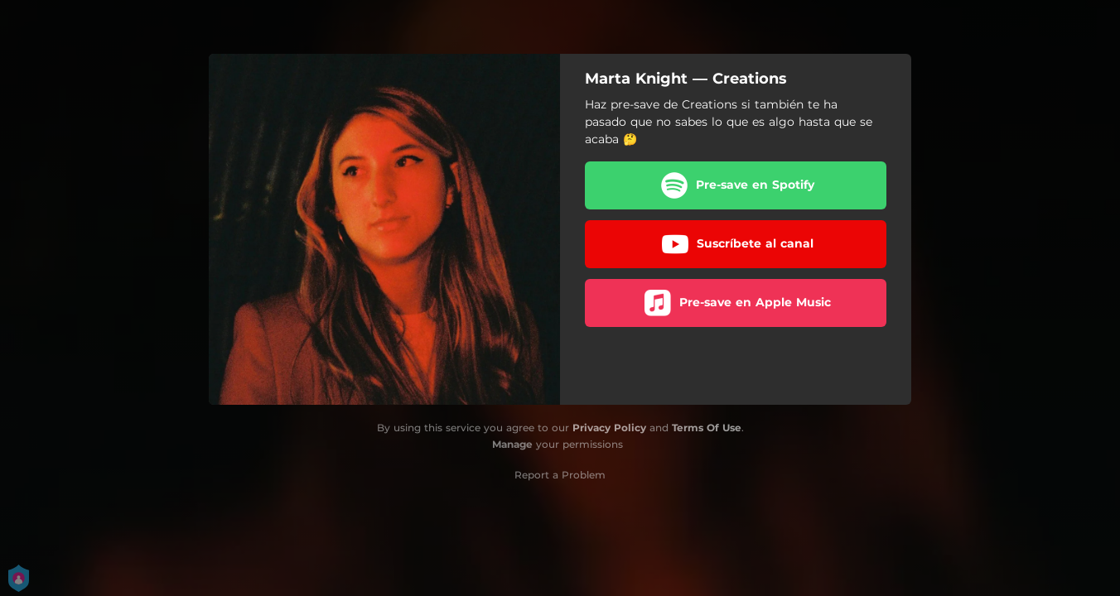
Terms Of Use (706, 427)
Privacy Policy (609, 427)
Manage (512, 444)
